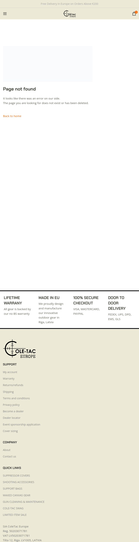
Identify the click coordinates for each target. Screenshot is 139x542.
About (6, 450)
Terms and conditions (16, 398)
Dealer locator (11, 418)
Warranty (9, 378)
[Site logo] (69, 13)
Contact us (9, 456)
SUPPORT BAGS (12, 488)
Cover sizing (10, 431)
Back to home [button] (12, 116)
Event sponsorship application (21, 424)
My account (10, 372)
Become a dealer (13, 411)
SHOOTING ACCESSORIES (18, 482)
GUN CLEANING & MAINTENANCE (23, 502)
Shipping (8, 392)
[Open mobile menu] (5, 13)
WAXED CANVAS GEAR (16, 495)
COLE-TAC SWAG (13, 508)
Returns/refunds (13, 385)
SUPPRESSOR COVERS (16, 475)
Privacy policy (11, 405)
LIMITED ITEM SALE (15, 515)
